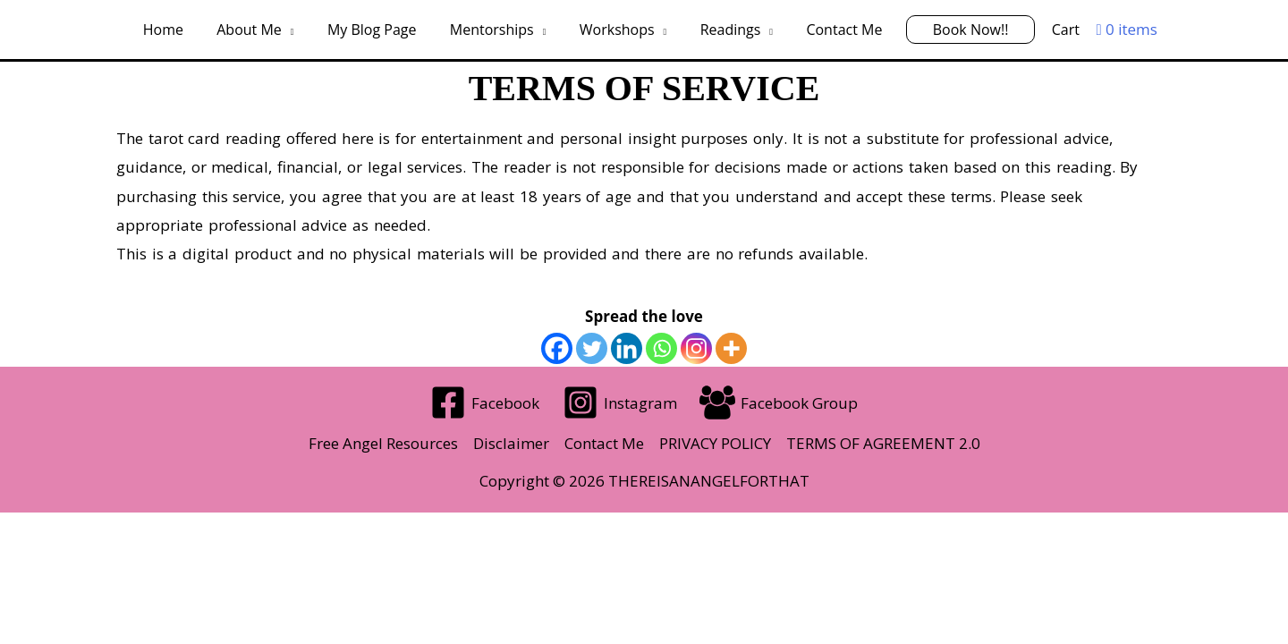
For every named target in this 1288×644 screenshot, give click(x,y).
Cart (1046, 29)
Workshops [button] (617, 29)
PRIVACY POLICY (715, 443)
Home (182, 29)
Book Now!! (957, 29)
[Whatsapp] (661, 348)
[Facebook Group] (778, 402)
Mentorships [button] (496, 29)
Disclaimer (511, 443)
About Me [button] (263, 29)
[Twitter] (591, 348)
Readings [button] (725, 29)
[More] (731, 348)
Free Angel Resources (383, 443)
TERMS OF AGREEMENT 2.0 (883, 443)
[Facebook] (556, 348)
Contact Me (835, 29)
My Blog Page (382, 29)
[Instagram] (696, 348)
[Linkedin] (626, 348)
